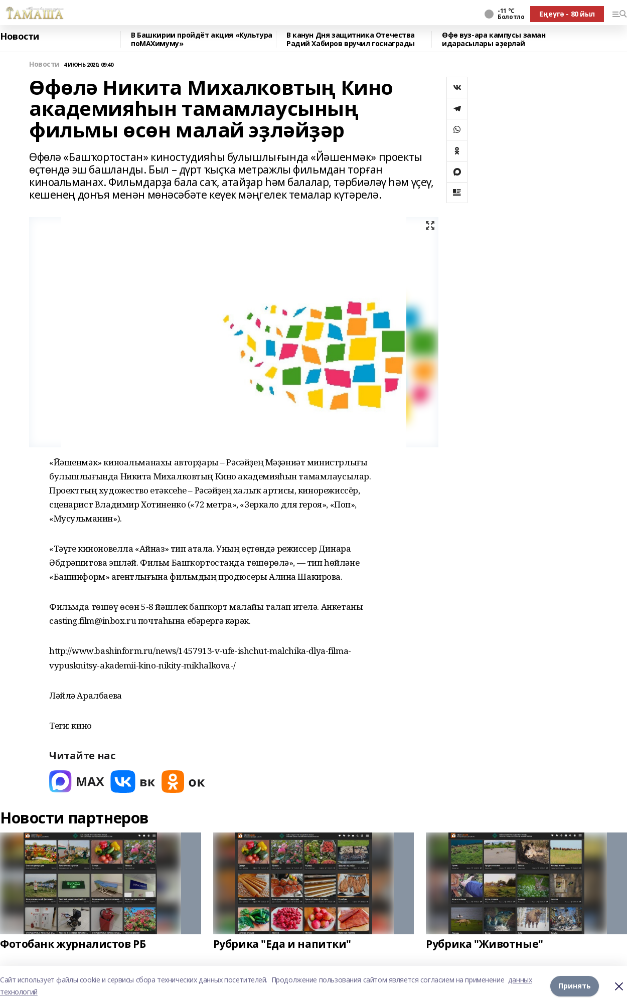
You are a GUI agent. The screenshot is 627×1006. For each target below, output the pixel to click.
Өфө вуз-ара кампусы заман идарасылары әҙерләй (494, 39)
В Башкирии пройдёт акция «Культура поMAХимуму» (201, 39)
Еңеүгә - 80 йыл (567, 14)
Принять (574, 985)
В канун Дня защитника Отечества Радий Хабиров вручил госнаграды (350, 39)
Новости (19, 36)
